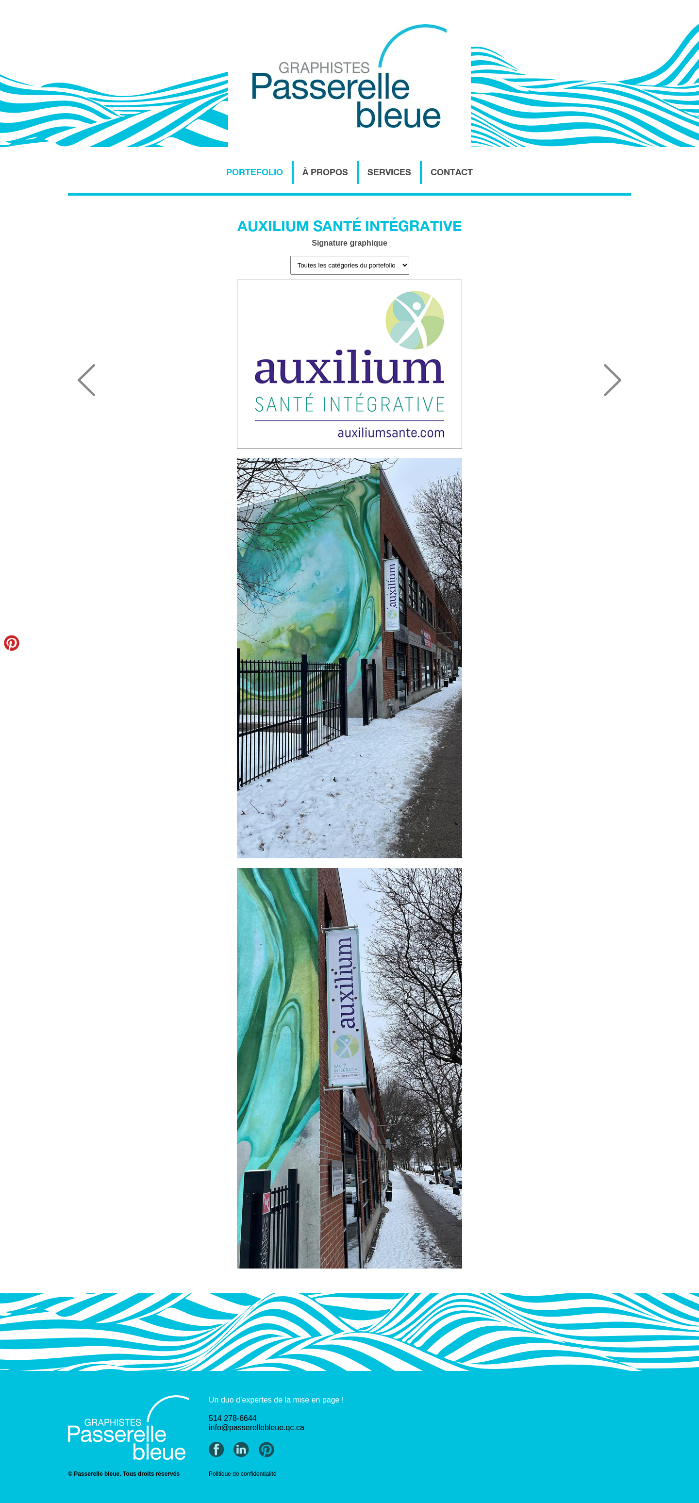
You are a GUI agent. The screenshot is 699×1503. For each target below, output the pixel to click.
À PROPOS (325, 172)
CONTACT (452, 172)
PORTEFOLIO (254, 172)
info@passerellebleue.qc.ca (256, 1427)
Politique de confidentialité (242, 1473)
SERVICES (389, 172)
